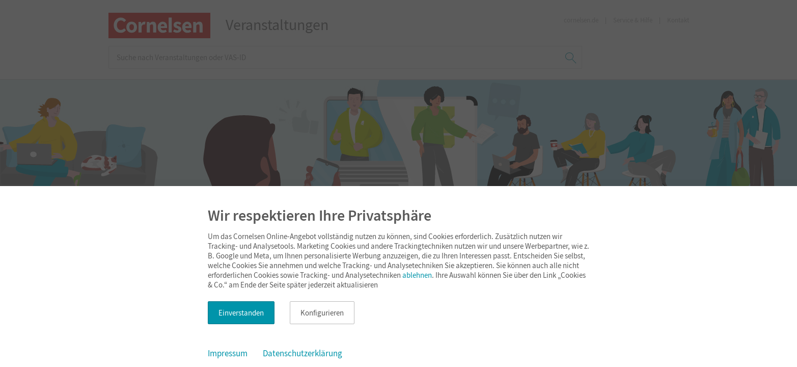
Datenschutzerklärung (302, 353)
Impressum (228, 353)
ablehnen (417, 275)
